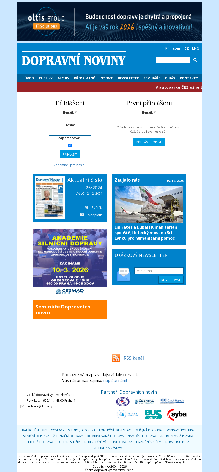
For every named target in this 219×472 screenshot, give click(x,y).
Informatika (122, 442)
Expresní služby (69, 442)
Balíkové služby (34, 430)
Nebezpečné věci (96, 442)
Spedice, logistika (81, 430)
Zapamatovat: (70, 138)
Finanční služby (148, 442)
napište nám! (115, 380)
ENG (195, 48)
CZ (186, 48)
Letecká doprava (40, 442)
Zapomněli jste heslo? (70, 165)
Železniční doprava (68, 436)
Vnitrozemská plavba (176, 436)
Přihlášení (173, 48)
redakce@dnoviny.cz (41, 406)
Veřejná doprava (149, 430)
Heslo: (70, 125)
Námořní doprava (142, 436)
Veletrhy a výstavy (108, 448)
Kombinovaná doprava (105, 436)
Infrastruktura (177, 442)
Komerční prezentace (115, 430)
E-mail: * (70, 112)
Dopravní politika (180, 430)
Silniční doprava (36, 436)
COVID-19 (57, 430)
